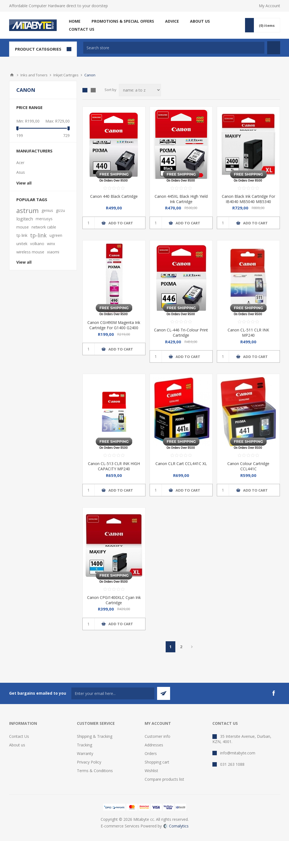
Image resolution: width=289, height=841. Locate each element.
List (93, 90)
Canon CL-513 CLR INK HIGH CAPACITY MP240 (114, 466)
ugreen (56, 235)
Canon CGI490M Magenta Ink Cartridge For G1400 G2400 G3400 (113, 328)
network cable (44, 227)
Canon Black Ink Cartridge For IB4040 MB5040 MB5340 (248, 199)
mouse (22, 227)
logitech (24, 219)
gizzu (60, 210)
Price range (29, 107)
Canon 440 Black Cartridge (114, 196)
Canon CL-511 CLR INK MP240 (248, 332)
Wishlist (151, 770)
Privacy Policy (89, 762)
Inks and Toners (34, 74)
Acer (20, 162)
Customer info (157, 736)
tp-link (38, 235)
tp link (21, 235)
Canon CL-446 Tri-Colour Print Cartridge (181, 332)
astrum (27, 210)
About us (17, 744)
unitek (21, 243)
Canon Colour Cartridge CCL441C (248, 466)
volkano (37, 243)
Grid (84, 90)
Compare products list (164, 779)
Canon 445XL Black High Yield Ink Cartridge (181, 199)
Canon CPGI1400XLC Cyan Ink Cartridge (114, 600)
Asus (20, 172)
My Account (269, 5)
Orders (151, 753)
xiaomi (53, 252)
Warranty (85, 753)
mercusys (44, 218)
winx (51, 243)
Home (12, 75)
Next (192, 646)
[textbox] (173, 48)
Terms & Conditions (95, 770)
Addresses (154, 744)
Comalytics (176, 826)
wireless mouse (30, 252)
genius (47, 210)
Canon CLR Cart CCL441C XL (181, 463)
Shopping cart (157, 762)
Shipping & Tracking (94, 736)
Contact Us (19, 736)
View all (24, 183)
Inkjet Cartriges (66, 74)
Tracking (84, 744)
